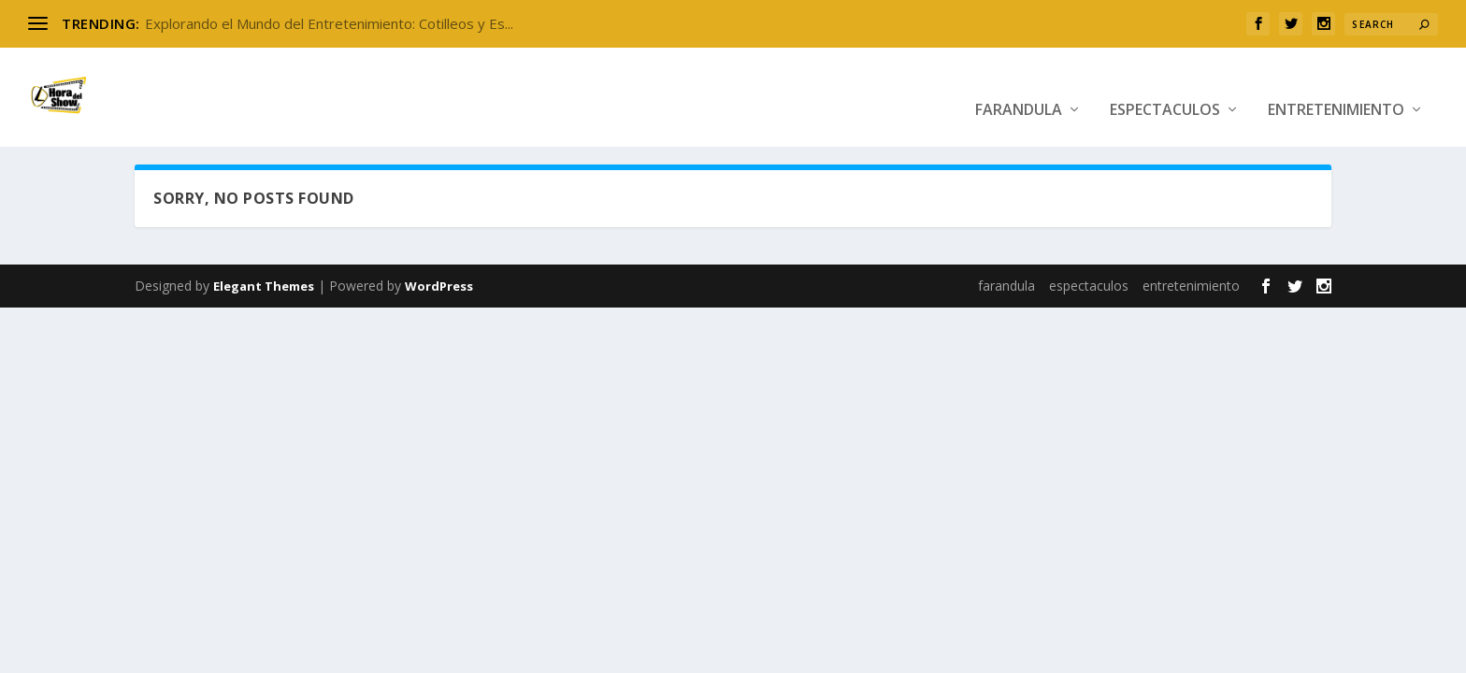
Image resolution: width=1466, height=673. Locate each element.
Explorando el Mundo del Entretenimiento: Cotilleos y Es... (329, 23)
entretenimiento (1336, 86)
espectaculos (1165, 86)
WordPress (439, 281)
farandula (1018, 86)
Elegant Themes (263, 281)
